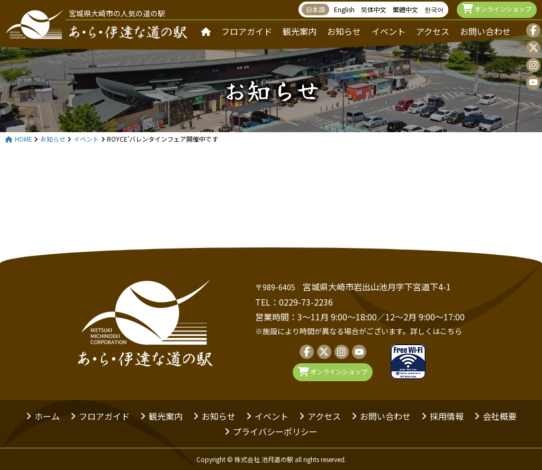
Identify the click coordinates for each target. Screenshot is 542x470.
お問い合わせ (485, 31)
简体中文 (373, 9)
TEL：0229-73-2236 (294, 302)
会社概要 (500, 416)
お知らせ (344, 31)
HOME (18, 139)
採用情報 (447, 416)
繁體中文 (405, 9)
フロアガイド (246, 31)
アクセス (432, 31)
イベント (388, 31)
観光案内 (300, 31)
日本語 (315, 9)
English (344, 9)
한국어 (434, 9)
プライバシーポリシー (275, 431)
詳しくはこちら (436, 331)
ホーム (47, 416)
